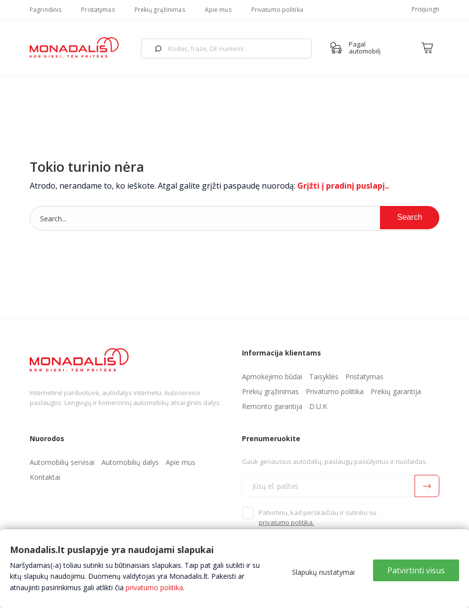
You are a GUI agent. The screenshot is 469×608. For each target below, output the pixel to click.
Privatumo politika (277, 9)
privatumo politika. (286, 522)
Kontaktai (45, 477)
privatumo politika (154, 587)
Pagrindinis (45, 9)
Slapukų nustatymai (323, 572)
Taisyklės (323, 376)
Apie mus (218, 9)
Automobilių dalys (130, 462)
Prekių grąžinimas (160, 9)
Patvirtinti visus (416, 570)
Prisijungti (425, 9)
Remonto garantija (272, 406)
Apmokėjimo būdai (272, 376)
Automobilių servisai (62, 462)
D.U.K (318, 406)
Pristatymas (97, 9)
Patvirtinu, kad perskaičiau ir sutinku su (317, 517)
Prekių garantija (396, 391)
